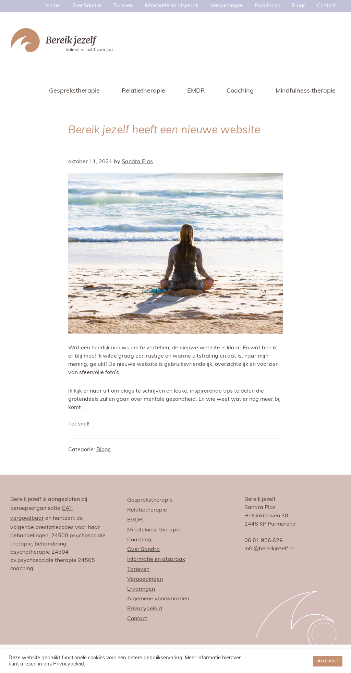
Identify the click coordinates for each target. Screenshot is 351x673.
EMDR (135, 520)
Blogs (103, 450)
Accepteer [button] (327, 661)
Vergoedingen (145, 579)
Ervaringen (141, 589)
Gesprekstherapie (150, 500)
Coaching (139, 540)
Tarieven (138, 569)
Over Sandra (143, 549)
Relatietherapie (147, 510)
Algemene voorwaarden (158, 599)
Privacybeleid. (69, 664)
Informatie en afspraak (156, 559)
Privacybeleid (144, 609)
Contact (137, 619)
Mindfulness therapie (154, 530)
